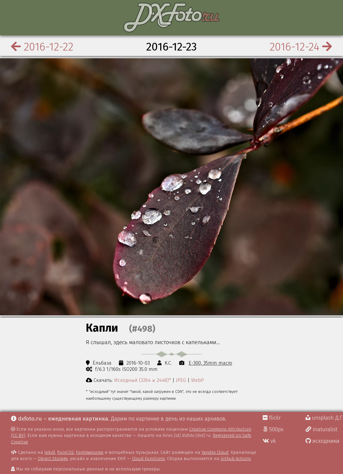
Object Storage (53, 458)
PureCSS (65, 452)
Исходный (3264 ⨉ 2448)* (142, 380)
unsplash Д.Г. (324, 418)
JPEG (181, 380)
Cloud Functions (148, 458)
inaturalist (321, 429)
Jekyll (49, 452)
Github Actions (236, 458)
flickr (272, 418)
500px (273, 429)
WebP (197, 380)
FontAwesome (89, 452)
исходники (322, 441)
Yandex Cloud (215, 452)
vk (269, 441)
